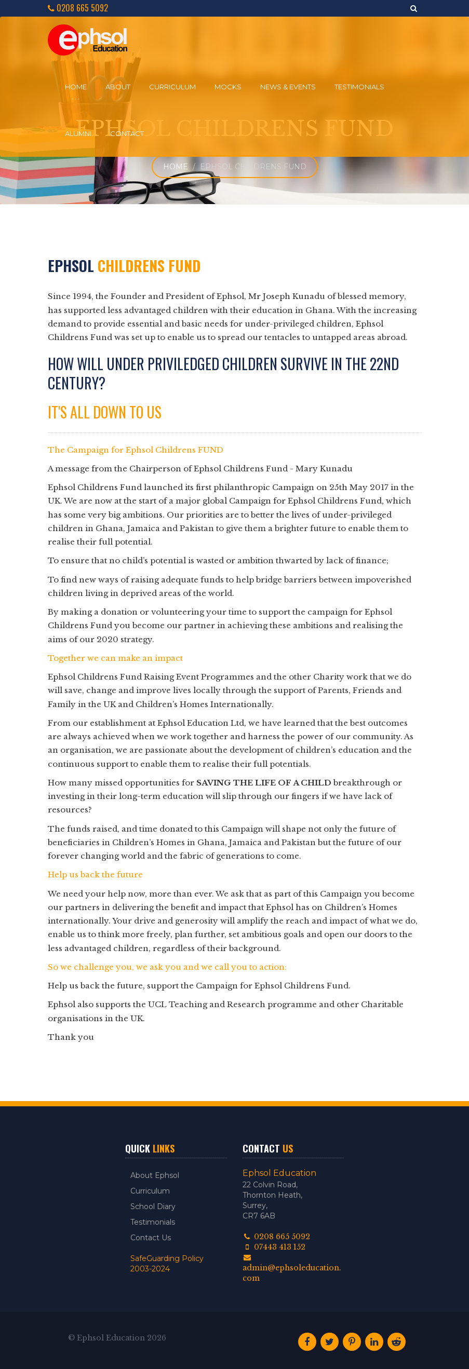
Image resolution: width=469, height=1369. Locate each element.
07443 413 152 (274, 1247)
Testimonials (359, 87)
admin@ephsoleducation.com (292, 1268)
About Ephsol (154, 1175)
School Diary (153, 1206)
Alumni (78, 133)
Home (76, 87)
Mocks (228, 87)
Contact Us (150, 1237)
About (117, 87)
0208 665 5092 (78, 8)
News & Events (288, 87)
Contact (127, 133)
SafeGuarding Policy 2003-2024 (167, 1263)
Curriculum (172, 87)
